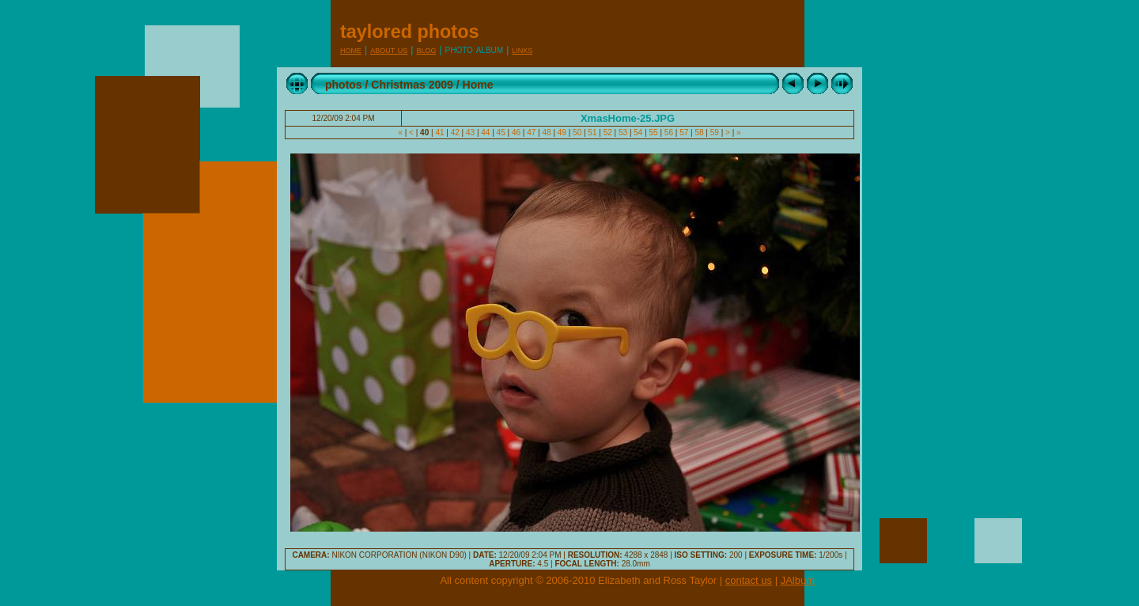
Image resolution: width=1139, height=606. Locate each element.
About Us (388, 49)
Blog (426, 49)
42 (455, 132)
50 (577, 132)
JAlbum (798, 580)
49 (562, 132)
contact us (748, 580)
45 (501, 132)
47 (531, 132)
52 (608, 132)
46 (516, 132)
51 (593, 132)
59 (714, 132)
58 (699, 132)
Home (350, 49)
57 (684, 132)
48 (547, 132)
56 (668, 132)
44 (486, 132)
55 (653, 132)
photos (343, 84)
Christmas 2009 (412, 84)
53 (623, 132)
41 (440, 132)
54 (638, 132)
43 (470, 132)
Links (522, 49)
